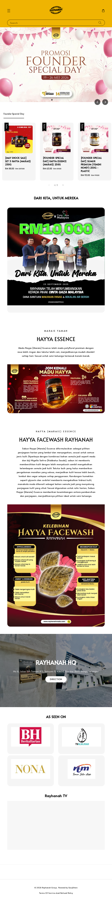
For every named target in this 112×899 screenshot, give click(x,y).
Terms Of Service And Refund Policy (56, 893)
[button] (9, 10)
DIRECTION (56, 679)
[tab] (52, 100)
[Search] (100, 22)
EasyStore (73, 887)
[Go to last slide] (97, 102)
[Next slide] (105, 102)
